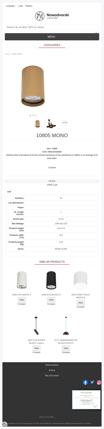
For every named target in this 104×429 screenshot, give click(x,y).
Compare (52, 167)
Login (20, 6)
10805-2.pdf (52, 185)
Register (29, 6)
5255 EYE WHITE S (21, 294)
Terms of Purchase (46, 417)
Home (7, 54)
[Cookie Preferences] (4, 424)
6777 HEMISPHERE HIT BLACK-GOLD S (65, 341)
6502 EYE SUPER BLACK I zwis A (36, 341)
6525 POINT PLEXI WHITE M (81, 296)
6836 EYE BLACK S (51, 294)
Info (9, 191)
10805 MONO (17, 54)
